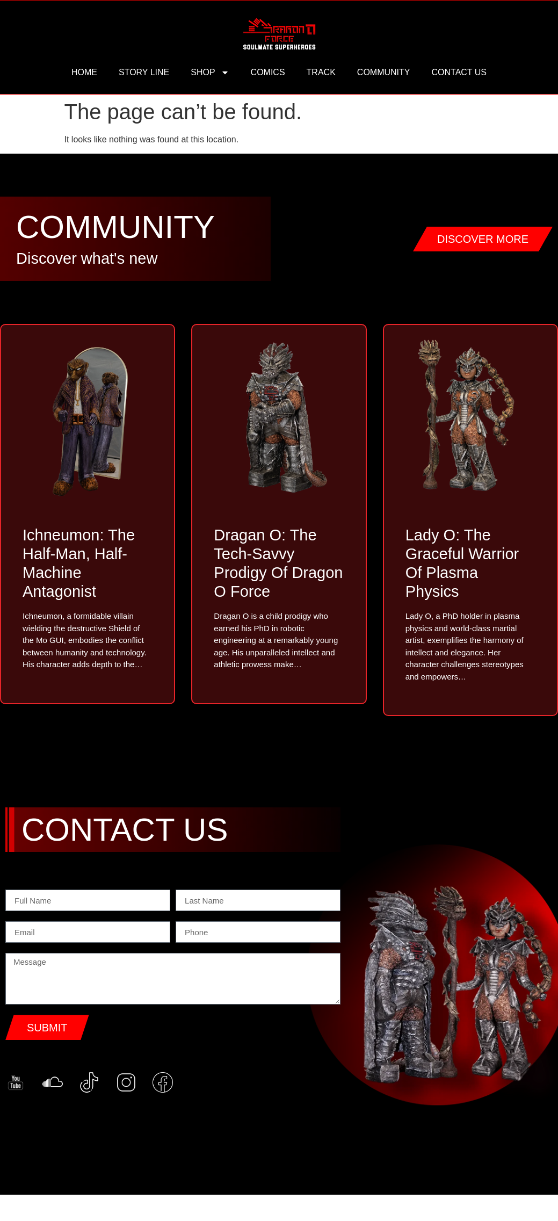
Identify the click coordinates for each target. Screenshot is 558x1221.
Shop (210, 72)
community (383, 72)
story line (144, 72)
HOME (84, 72)
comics (268, 72)
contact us (459, 72)
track (321, 72)
